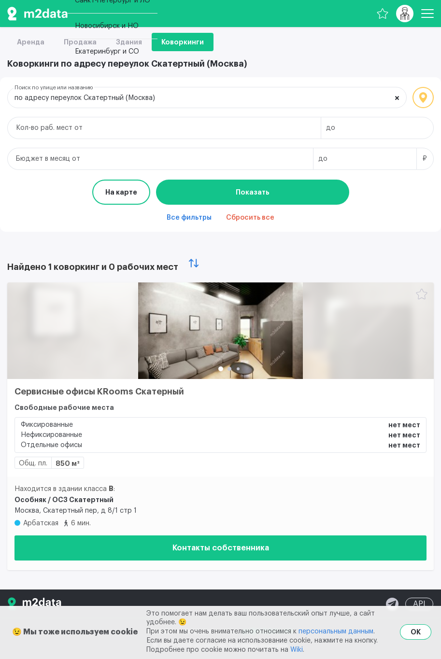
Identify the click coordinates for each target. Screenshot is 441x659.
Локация (423, 97)
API (419, 604)
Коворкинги (182, 42)
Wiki (296, 649)
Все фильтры (189, 217)
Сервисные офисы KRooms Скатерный (99, 391)
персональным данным (336, 631)
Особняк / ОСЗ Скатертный (64, 499)
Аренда (30, 42)
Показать (253, 192)
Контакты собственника (220, 548)
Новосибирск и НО (107, 26)
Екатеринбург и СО (107, 51)
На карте (121, 192)
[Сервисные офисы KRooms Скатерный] (220, 330)
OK (416, 632)
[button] (220, 368)
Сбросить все (250, 217)
